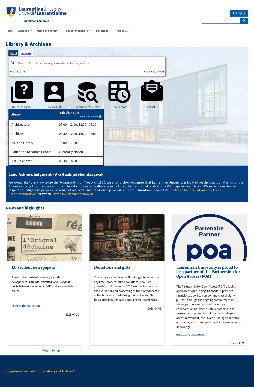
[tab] (13, 53)
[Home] (36, 16)
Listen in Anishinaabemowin (72, 194)
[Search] (12, 62)
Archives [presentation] (26, 53)
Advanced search (154, 71)
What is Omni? (19, 71)
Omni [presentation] (13, 53)
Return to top (51, 350)
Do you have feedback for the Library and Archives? (40, 371)
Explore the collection (26, 306)
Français (239, 13)
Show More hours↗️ (91, 116)
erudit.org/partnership (190, 334)
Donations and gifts (112, 267)
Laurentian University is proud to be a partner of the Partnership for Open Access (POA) (208, 272)
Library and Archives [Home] (36, 21)
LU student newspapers (33, 267)
